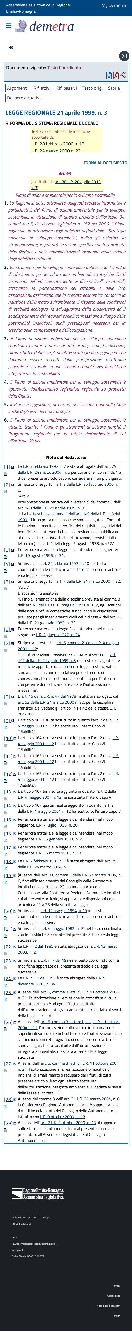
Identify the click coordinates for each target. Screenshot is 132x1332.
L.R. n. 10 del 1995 (39, 978)
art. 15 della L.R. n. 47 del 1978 (49, 696)
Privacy (116, 1286)
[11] (8, 756)
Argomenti (17, 87)
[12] (8, 773)
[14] (8, 805)
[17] (8, 847)
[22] (8, 946)
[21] (8, 928)
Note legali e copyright (108, 1306)
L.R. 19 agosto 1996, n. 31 (41, 555)
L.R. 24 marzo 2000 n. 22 (56, 150)
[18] (8, 861)
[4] (7, 563)
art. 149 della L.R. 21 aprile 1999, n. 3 (51, 508)
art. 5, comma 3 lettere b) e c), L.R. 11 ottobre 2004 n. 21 (69, 1024)
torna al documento (105, 163)
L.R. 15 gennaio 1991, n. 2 (59, 839)
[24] (8, 978)
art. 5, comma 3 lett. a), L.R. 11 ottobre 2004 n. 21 (68, 995)
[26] (8, 1022)
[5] (7, 581)
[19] (8, 875)
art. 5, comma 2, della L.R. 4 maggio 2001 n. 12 (68, 646)
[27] (8, 1063)
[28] (8, 1099)
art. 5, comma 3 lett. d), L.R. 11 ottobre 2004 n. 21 (68, 1066)
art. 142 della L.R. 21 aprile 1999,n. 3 (67, 657)
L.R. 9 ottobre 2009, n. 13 (62, 1116)
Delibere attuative (24, 97)
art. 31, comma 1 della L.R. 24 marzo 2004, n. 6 (69, 878)
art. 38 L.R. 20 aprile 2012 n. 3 (66, 184)
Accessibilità (113, 1296)
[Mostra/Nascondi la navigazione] (8, 26)
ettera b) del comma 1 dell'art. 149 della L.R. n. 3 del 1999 (69, 517)
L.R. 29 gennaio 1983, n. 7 (50, 623)
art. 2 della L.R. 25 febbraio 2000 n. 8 (68, 487)
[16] (8, 833)
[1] (7, 466)
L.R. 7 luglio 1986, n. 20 (57, 825)
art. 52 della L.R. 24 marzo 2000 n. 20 (51, 702)
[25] (8, 992)
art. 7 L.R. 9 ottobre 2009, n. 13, (69, 1122)
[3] (7, 550)
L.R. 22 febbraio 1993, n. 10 (65, 563)
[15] (8, 819)
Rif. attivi (42, 87)
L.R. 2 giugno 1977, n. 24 (58, 635)
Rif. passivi (66, 87)
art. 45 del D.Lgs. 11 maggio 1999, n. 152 (62, 605)
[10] (8, 738)
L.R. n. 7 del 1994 (56, 960)
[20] (8, 911)
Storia (114, 87)
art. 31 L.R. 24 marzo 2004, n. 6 (92, 1099)
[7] (7, 643)
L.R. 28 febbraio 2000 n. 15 (57, 143)
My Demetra (113, 5)
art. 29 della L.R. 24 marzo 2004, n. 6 (67, 469)
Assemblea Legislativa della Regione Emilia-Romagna (38, 8)
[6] (7, 629)
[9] (7, 720)
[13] (8, 791)
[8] (7, 696)
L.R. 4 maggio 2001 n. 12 (39, 797)
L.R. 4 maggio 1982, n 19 (63, 928)
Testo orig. (92, 87)
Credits (116, 1316)
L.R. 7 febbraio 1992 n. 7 (44, 466)
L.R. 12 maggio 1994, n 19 (64, 910)
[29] (8, 1123)
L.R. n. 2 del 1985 (38, 946)
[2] (7, 484)
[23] (8, 960)
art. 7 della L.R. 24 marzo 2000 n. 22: (88, 581)
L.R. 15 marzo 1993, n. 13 (58, 853)
